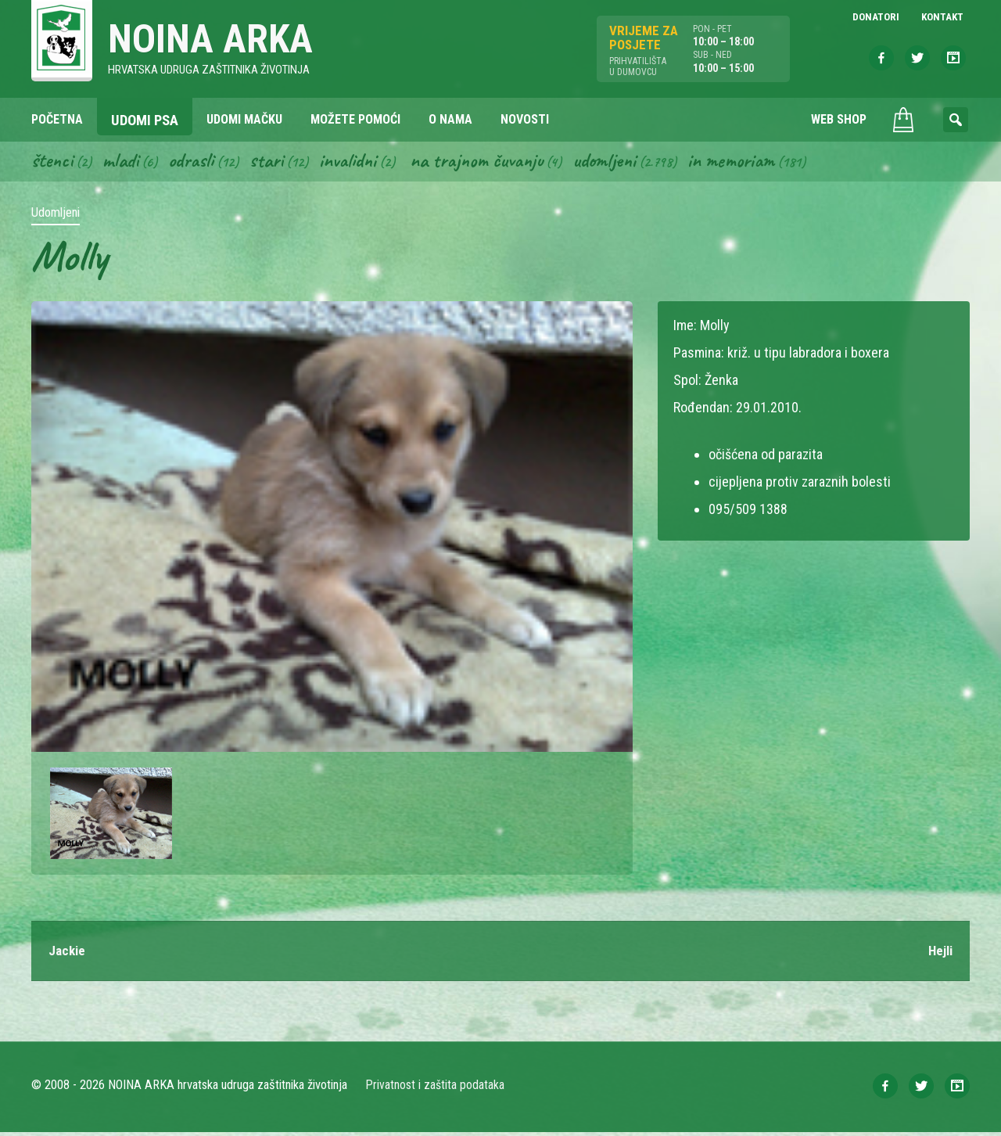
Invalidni (358, 162)
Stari (274, 162)
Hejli (939, 954)
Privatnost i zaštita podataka (436, 1088)
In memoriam (757, 162)
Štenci (53, 162)
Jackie (68, 954)
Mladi (124, 162)
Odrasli (197, 162)
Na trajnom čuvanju (493, 162)
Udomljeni (627, 162)
